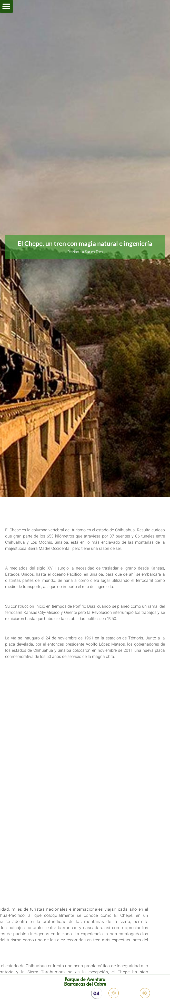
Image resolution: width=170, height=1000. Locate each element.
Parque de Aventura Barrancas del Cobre (85, 981)
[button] (6, 6)
